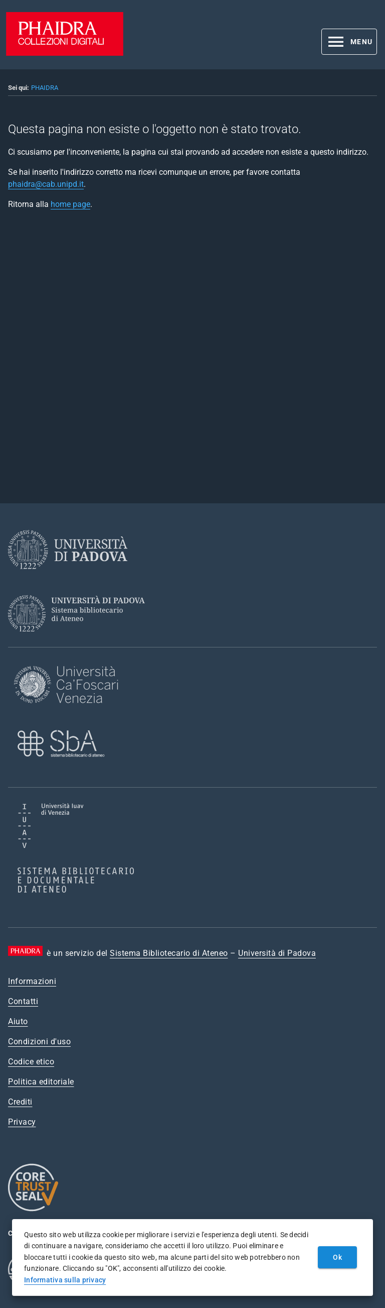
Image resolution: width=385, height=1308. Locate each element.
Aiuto (18, 1021)
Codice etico (31, 1061)
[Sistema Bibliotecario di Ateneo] (80, 640)
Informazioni (32, 981)
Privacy (22, 1122)
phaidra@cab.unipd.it (46, 184)
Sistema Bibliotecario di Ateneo (169, 953)
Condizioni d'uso (39, 1041)
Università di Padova (277, 953)
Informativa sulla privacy (65, 1280)
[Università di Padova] (67, 577)
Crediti (20, 1102)
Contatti (23, 1001)
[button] (349, 42)
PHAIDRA (44, 87)
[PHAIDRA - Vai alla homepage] (64, 53)
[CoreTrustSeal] (33, 1210)
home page (70, 204)
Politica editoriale (41, 1081)
